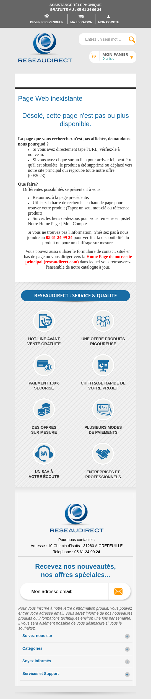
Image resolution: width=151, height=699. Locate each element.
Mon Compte (75, 223)
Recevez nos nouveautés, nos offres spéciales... (75, 570)
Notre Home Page (44, 223)
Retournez (42, 197)
